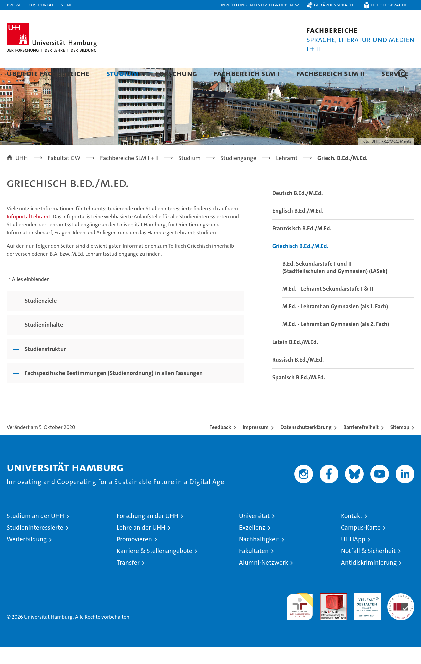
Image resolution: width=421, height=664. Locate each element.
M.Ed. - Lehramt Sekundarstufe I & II (327, 305)
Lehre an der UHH (141, 544)
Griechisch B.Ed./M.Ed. (300, 263)
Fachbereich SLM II (330, 73)
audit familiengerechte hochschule (299, 620)
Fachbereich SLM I (247, 73)
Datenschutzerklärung (306, 444)
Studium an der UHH (35, 533)
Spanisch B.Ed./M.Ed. (298, 394)
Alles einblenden (31, 296)
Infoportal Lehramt (28, 233)
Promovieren (134, 556)
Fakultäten (254, 568)
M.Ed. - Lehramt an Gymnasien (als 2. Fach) (335, 341)
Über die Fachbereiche (48, 73)
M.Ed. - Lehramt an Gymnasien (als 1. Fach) (335, 323)
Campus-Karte (361, 544)
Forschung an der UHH (147, 533)
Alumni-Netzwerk (263, 579)
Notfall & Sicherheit (368, 568)
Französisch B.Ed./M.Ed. (301, 245)
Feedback (220, 444)
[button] (259, 5)
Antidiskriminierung (369, 579)
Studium (122, 73)
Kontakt (351, 533)
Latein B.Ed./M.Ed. (295, 359)
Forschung (176, 73)
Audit (326, 613)
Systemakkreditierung (400, 613)
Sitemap (399, 444)
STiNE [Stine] (66, 4)
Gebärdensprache (335, 4)
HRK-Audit (365, 613)
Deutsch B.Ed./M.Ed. (297, 210)
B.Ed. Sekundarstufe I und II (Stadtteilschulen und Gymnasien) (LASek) (334, 284)
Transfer (128, 579)
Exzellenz (252, 544)
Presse (14, 4)
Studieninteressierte (35, 544)
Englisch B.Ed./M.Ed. (297, 227)
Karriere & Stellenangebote (154, 568)
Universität (254, 533)
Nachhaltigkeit (259, 556)
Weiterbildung (27, 556)
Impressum (256, 444)
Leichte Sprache (389, 4)
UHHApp (353, 556)
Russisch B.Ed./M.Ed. (298, 376)
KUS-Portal (41, 4)
